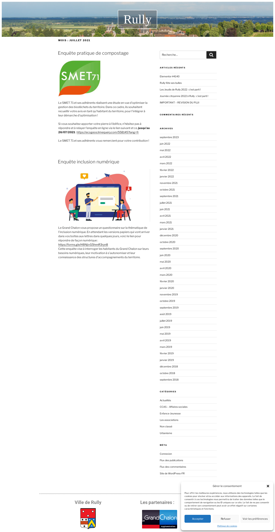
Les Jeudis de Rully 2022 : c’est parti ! (180, 89)
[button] (268, 486)
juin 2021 (165, 209)
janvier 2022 (167, 176)
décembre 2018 (169, 366)
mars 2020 (166, 274)
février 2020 (167, 281)
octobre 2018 (167, 373)
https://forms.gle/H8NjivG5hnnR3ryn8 (83, 244)
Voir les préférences (255, 518)
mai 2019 (165, 333)
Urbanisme (166, 433)
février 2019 (167, 353)
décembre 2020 (169, 235)
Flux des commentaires (173, 466)
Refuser (226, 518)
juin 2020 (165, 255)
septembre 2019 (169, 307)
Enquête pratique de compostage (93, 53)
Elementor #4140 (170, 76)
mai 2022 (165, 150)
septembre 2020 (169, 248)
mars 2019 (166, 346)
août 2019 (165, 314)
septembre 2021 (169, 196)
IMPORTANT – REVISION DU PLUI (179, 102)
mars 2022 (166, 163)
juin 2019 (165, 327)
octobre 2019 (167, 300)
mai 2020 (165, 261)
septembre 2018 (169, 379)
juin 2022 (165, 143)
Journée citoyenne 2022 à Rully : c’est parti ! (184, 95)
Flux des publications (171, 460)
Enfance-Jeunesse (170, 413)
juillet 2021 (166, 202)
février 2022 (167, 169)
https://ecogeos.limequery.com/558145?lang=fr (108, 132)
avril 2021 (165, 215)
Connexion (166, 453)
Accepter (197, 518)
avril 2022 (165, 156)
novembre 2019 (169, 294)
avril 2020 (165, 268)
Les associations (169, 419)
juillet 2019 (166, 320)
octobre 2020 (167, 241)
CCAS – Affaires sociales (173, 406)
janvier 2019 (167, 359)
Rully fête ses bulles (171, 82)
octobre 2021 (167, 189)
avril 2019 (165, 340)
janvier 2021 (167, 228)
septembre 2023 (169, 137)
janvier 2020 (167, 287)
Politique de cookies (227, 526)
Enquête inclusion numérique (88, 161)
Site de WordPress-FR (172, 473)
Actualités (165, 400)
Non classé (166, 426)
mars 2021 (166, 222)
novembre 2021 (169, 182)
